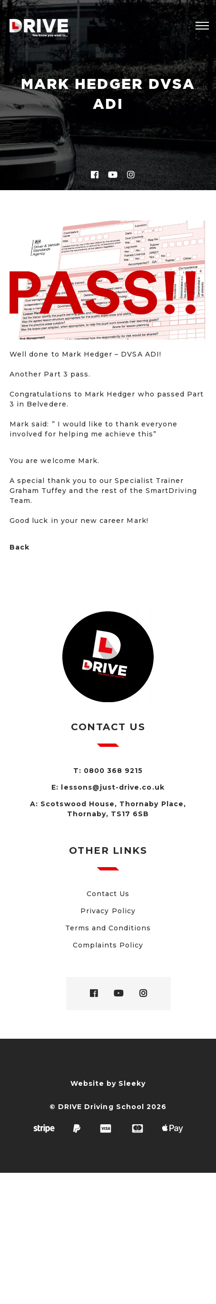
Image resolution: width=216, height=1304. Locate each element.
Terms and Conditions (108, 928)
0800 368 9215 (113, 770)
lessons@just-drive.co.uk (112, 787)
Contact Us (108, 893)
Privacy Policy (108, 911)
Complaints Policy (108, 945)
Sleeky (132, 1083)
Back (19, 547)
